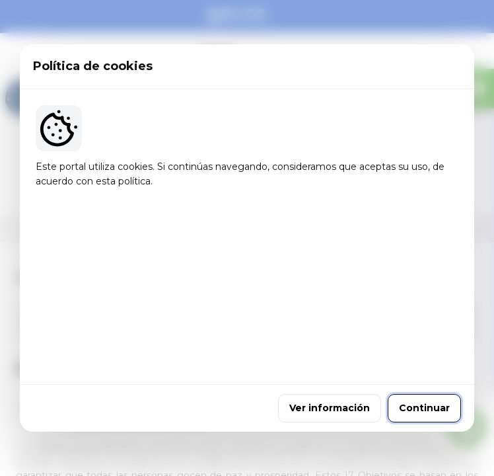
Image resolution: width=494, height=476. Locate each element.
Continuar (424, 326)
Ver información (329, 326)
